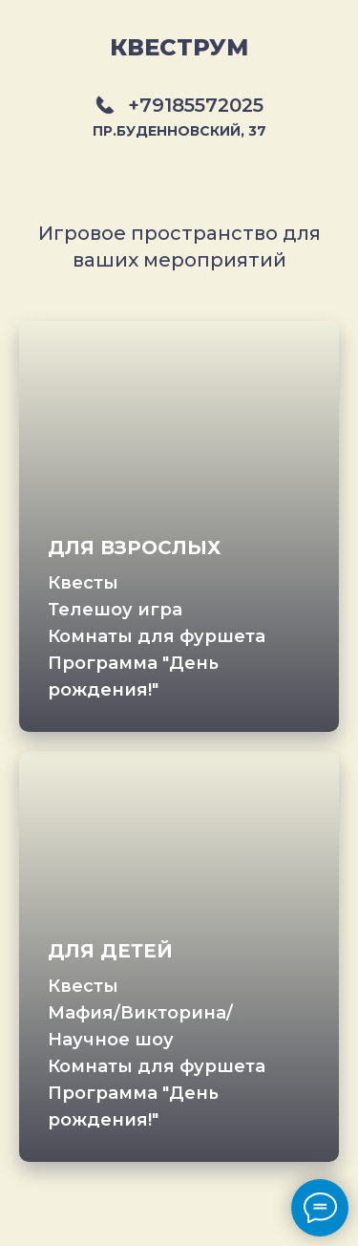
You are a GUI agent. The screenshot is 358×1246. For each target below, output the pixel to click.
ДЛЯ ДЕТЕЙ (110, 950)
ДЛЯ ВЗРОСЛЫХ (134, 547)
